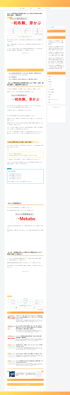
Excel (49, 79)
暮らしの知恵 (9, 295)
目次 (24, 67)
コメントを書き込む (25, 383)
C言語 (49, 76)
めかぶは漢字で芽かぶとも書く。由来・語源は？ (19, 74)
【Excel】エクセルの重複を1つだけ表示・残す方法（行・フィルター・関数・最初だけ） (56, 42)
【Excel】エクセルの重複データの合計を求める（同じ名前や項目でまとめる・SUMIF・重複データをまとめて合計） (56, 48)
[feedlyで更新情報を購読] (16, 304)
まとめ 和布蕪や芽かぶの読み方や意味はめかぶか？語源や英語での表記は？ (24, 78)
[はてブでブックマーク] (22, 30)
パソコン (50, 86)
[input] (56, 27)
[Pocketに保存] (28, 30)
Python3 (50, 81)
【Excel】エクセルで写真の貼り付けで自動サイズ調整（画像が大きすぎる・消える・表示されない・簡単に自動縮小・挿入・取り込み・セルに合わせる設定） (56, 60)
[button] (41, 30)
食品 (49, 102)
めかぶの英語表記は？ (13, 76)
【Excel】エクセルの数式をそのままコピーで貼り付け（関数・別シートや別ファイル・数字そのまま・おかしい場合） (56, 54)
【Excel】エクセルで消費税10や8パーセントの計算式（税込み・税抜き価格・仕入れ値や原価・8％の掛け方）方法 (56, 67)
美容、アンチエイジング (53, 99)
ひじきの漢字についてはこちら (15, 173)
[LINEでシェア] (34, 30)
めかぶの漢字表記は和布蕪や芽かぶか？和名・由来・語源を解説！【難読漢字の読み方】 (25, 71)
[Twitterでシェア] (10, 30)
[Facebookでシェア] (16, 30)
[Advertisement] (25, 58)
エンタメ (50, 84)
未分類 (49, 94)
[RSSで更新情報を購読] (35, 304)
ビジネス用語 (51, 89)
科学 (49, 97)
